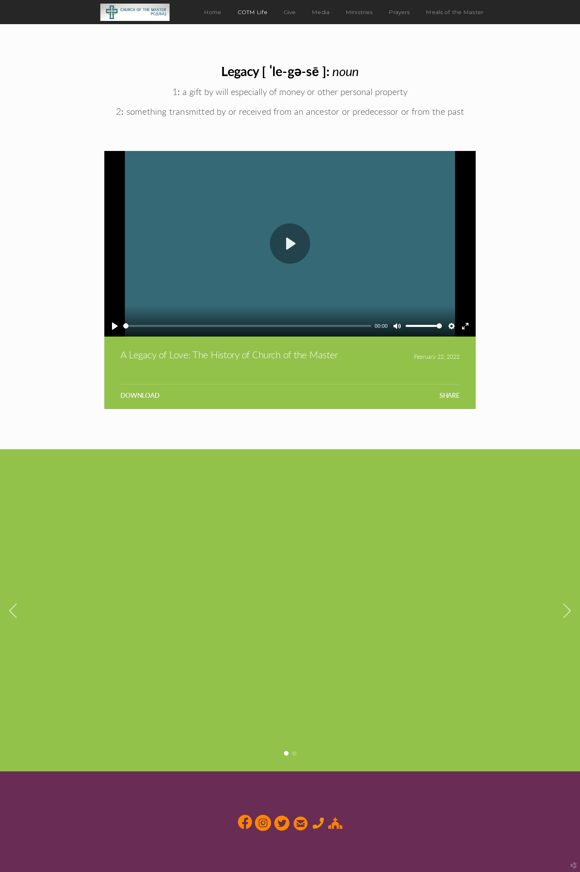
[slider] (247, 326)
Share (449, 396)
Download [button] (140, 396)
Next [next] (566, 611)
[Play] (114, 326)
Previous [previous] (13, 611)
